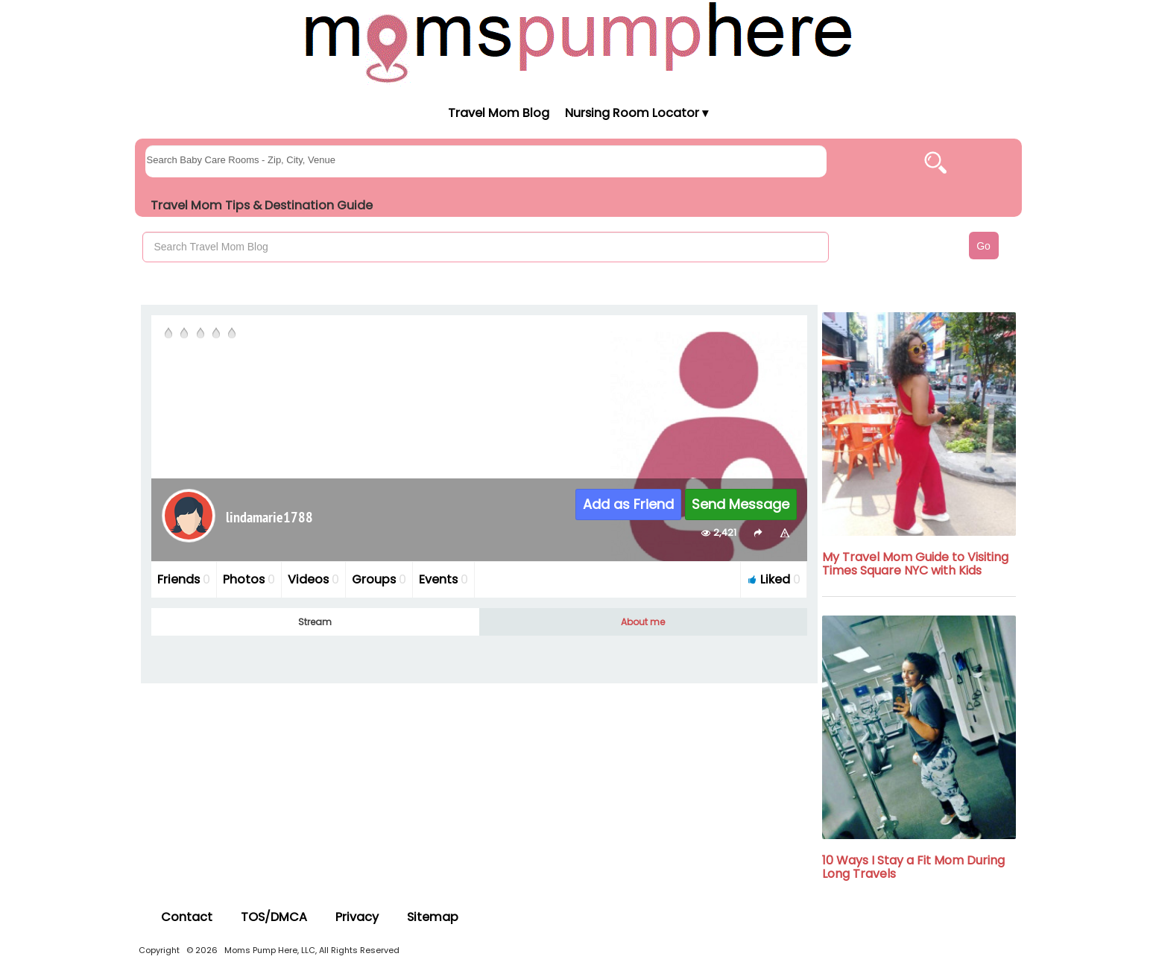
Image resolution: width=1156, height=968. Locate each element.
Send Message (740, 504)
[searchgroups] (486, 161)
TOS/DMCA (274, 917)
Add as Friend (628, 504)
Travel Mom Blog (498, 112)
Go (983, 246)
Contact (186, 917)
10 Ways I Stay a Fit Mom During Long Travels (913, 867)
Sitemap (432, 917)
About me (643, 622)
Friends (183, 579)
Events (443, 579)
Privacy (357, 917)
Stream (315, 622)
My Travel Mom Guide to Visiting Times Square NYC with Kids (915, 563)
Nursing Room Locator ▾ (636, 112)
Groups (379, 579)
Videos (313, 579)
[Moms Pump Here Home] (578, 42)
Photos (249, 579)
